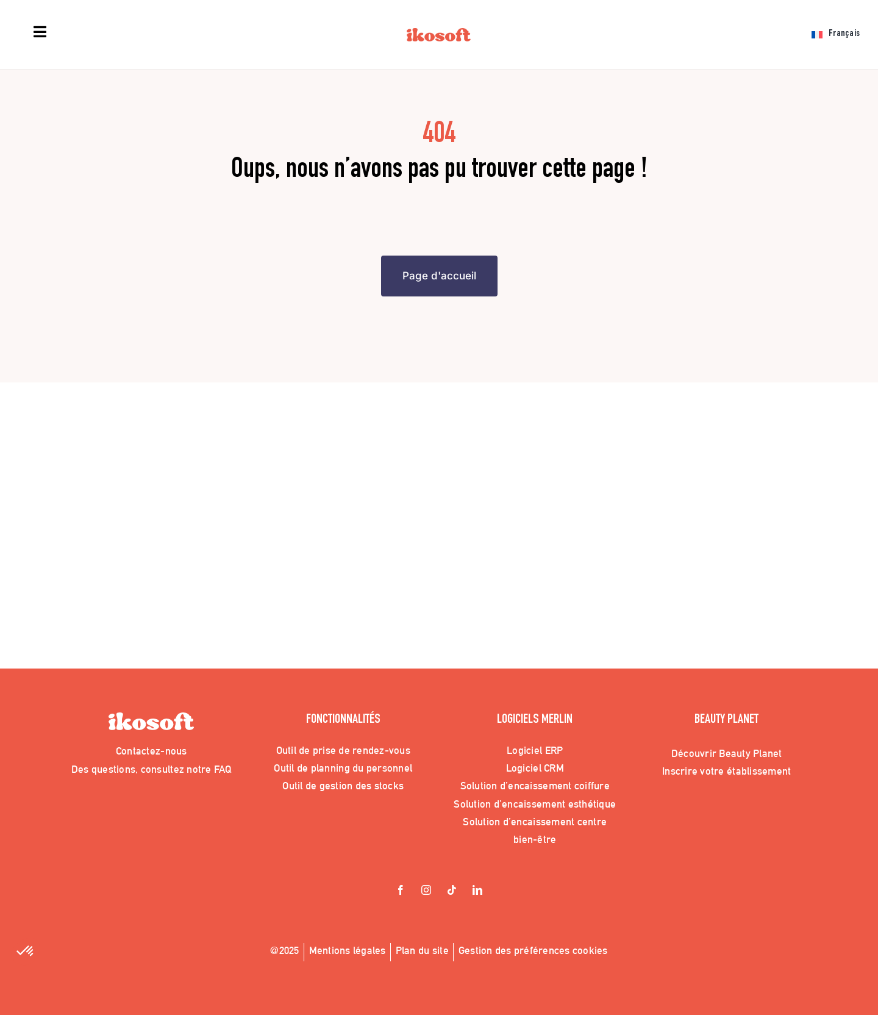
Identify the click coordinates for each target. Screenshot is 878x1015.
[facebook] (400, 891)
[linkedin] (477, 891)
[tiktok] (452, 891)
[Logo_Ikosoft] (439, 33)
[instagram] (426, 891)
